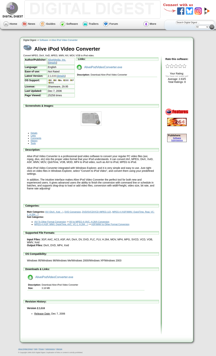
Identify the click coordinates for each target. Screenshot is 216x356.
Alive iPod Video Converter (64, 40)
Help (35, 349)
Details (34, 133)
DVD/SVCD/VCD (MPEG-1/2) (96, 212)
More (149, 23)
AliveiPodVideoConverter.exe (99, 67)
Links (33, 135)
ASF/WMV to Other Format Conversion (110, 224)
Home (10, 23)
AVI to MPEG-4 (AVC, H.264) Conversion (89, 222)
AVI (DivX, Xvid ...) (54, 212)
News (28, 23)
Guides (47, 23)
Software (69, 23)
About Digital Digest (25, 349)
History (34, 141)
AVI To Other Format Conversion (50, 222)
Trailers (91, 23)
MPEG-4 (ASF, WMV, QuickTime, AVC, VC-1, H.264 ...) (61, 224)
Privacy (41, 349)
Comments (36, 138)
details (52, 62)
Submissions (50, 349)
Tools (33, 143)
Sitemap (59, 349)
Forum (110, 23)
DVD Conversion (73, 212)
